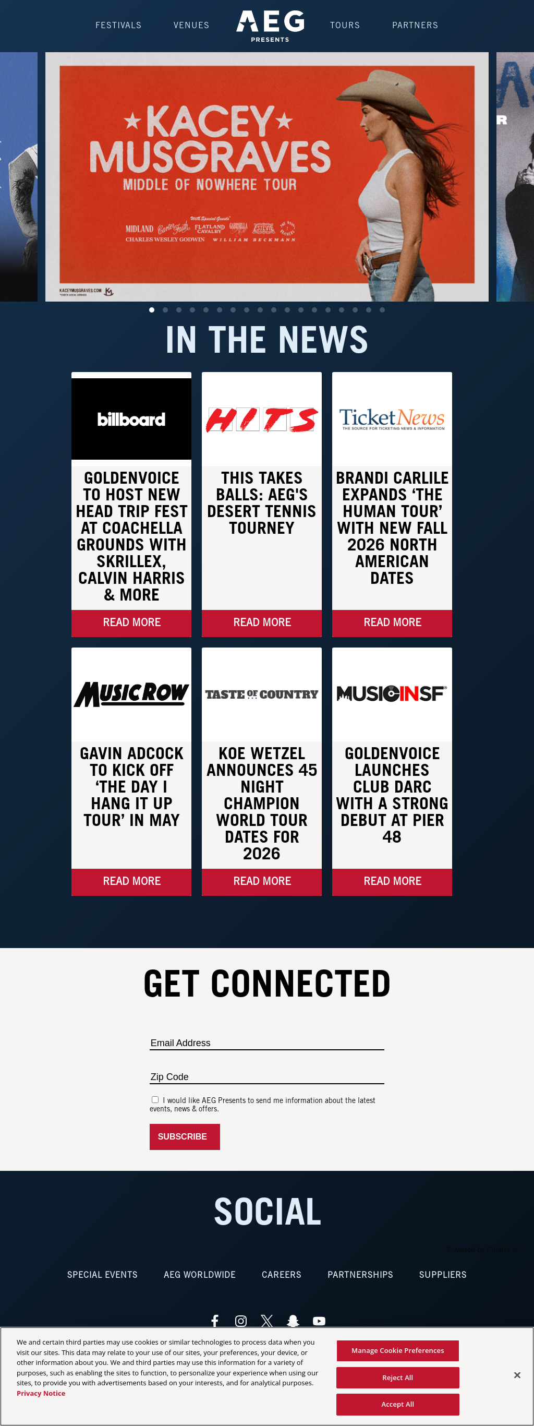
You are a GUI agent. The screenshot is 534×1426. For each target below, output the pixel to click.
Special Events (102, 1275)
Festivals (118, 26)
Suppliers (443, 1275)
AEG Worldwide (200, 1275)
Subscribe (185, 1136)
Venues (192, 26)
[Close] (517, 1375)
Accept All (397, 1404)
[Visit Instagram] (241, 1321)
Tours (345, 26)
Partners (415, 26)
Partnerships (360, 1275)
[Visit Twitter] (267, 1321)
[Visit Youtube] (319, 1321)
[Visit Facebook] (215, 1321)
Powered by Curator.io (482, 1250)
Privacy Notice (41, 1393)
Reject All (397, 1377)
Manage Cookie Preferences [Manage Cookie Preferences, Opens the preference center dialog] (397, 1350)
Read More (132, 623)
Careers (281, 1275)
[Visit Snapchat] (293, 1321)
